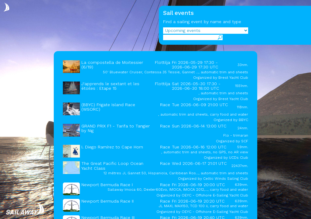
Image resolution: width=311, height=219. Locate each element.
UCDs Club (238, 157)
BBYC (243, 120)
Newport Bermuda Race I (107, 184)
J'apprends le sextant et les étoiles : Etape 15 (110, 86)
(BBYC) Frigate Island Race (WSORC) (108, 107)
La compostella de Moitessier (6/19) (112, 64)
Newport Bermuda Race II (107, 201)
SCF (244, 141)
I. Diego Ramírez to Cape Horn (112, 146)
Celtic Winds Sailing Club (225, 178)
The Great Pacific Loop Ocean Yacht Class (112, 165)
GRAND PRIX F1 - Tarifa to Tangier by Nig (115, 128)
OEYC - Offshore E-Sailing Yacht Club (215, 195)
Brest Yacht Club (233, 77)
